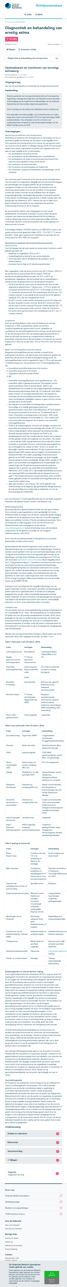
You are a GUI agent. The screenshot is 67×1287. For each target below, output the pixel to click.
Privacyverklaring (11, 1249)
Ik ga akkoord (52, 1274)
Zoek (28, 15)
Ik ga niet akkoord (52, 1281)
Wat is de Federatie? (12, 1225)
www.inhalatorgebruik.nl (14, 528)
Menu (39, 15)
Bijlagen (11, 50)
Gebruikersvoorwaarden (14, 1245)
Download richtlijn (27, 50)
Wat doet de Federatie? (13, 1229)
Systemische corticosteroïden (29, 560)
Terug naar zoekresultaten (15, 22)
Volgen (12, 39)
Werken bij (9, 1242)
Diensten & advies (11, 1238)
